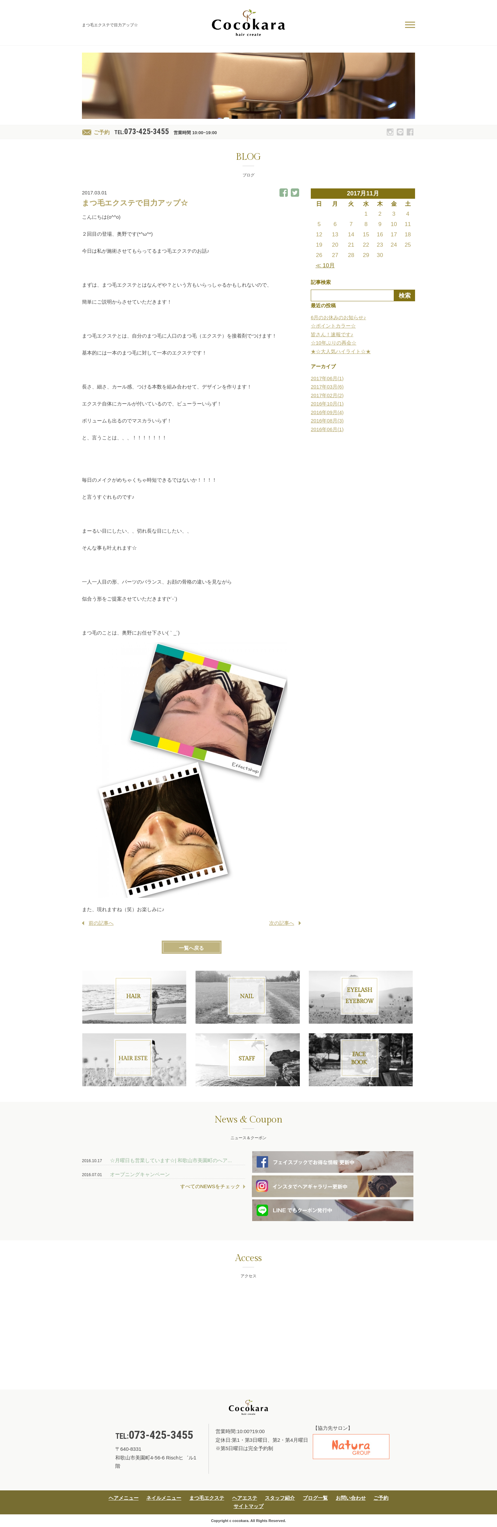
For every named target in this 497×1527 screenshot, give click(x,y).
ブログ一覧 (315, 1498)
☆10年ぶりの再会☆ (333, 343)
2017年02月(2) (327, 395)
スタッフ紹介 (280, 1498)
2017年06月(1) (327, 378)
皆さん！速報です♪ (332, 334)
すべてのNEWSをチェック (210, 1186)
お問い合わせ (351, 1498)
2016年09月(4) (327, 412)
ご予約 (102, 132)
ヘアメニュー (124, 1498)
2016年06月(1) (327, 429)
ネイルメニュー (163, 1498)
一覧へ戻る (191, 948)
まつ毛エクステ (206, 1498)
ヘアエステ (244, 1498)
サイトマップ (248, 1506)
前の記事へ (101, 923)
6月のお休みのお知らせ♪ (338, 317)
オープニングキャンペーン (140, 1174)
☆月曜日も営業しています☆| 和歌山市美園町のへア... (171, 1160)
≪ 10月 (325, 265)
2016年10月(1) (327, 403)
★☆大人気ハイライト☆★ (341, 351)
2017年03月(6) (327, 386)
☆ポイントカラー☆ (333, 326)
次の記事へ (281, 923)
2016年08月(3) (327, 420)
